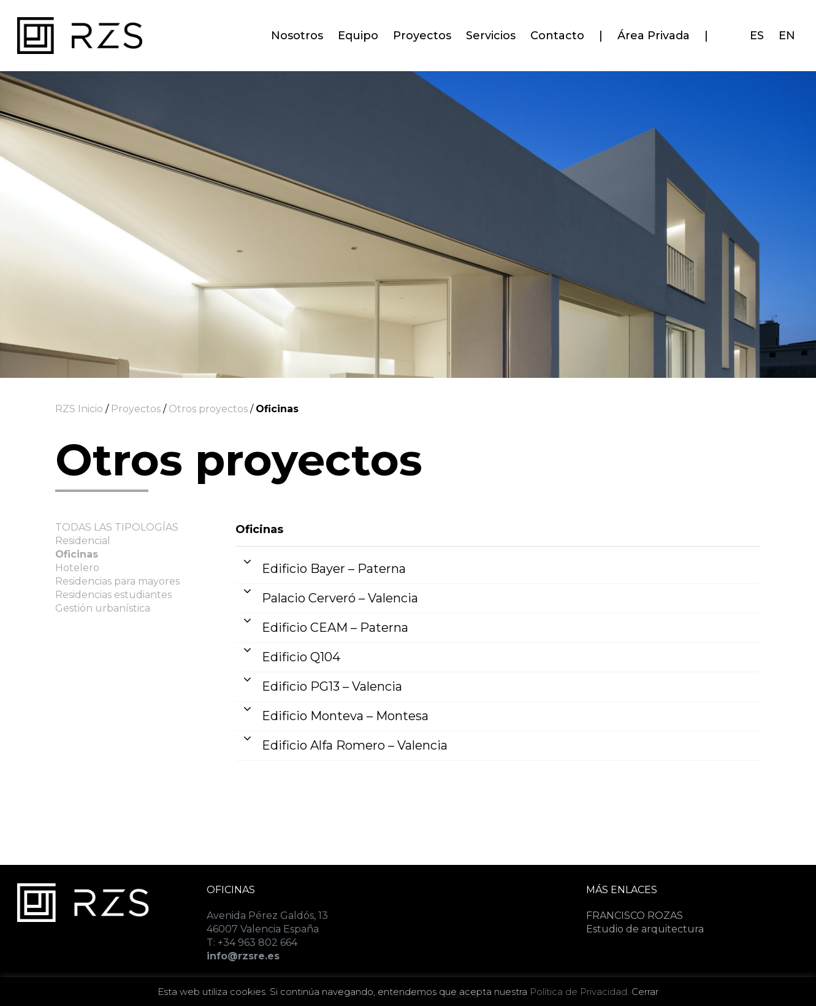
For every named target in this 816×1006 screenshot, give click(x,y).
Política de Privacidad (578, 991)
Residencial (82, 541)
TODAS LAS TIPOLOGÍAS (116, 527)
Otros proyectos (207, 409)
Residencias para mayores (117, 581)
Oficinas (76, 554)
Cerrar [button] (644, 991)
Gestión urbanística (102, 608)
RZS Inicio (79, 409)
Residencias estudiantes (113, 595)
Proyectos (136, 409)
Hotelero (77, 568)
